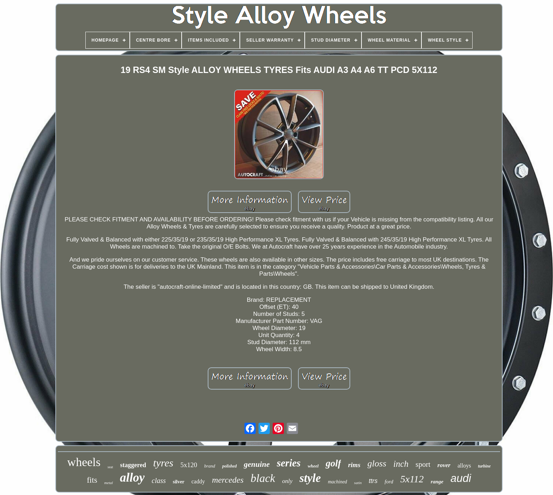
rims (354, 465)
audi (460, 478)
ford (389, 481)
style (310, 478)
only (287, 481)
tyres (163, 463)
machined (337, 481)
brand (209, 466)
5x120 (188, 465)
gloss (376, 463)
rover (443, 465)
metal (108, 483)
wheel (313, 466)
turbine (484, 466)
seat (110, 467)
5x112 (412, 478)
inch (400, 464)
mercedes (228, 479)
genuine (256, 464)
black (263, 478)
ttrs (373, 480)
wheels (84, 462)
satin (357, 483)
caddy (198, 481)
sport (422, 464)
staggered (133, 465)
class (159, 480)
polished (229, 466)
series (289, 463)
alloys (464, 466)
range (437, 481)
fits (92, 480)
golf (333, 463)
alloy (132, 477)
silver (178, 481)
